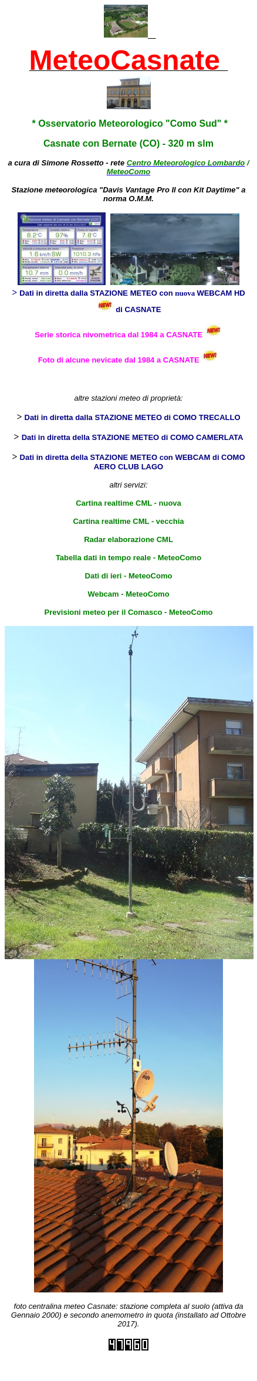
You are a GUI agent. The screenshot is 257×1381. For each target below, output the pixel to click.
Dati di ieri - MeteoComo (129, 575)
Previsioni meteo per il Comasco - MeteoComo (129, 612)
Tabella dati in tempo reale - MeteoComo (128, 557)
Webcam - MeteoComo (128, 594)
